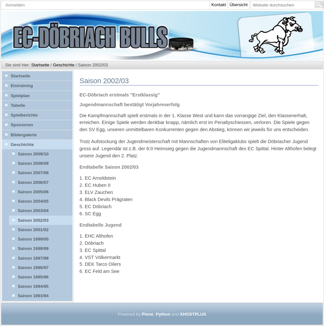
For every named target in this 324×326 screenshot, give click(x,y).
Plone (147, 314)
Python (163, 314)
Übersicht (238, 4)
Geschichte (63, 64)
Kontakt (218, 4)
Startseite (40, 64)
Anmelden (15, 5)
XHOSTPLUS (193, 314)
